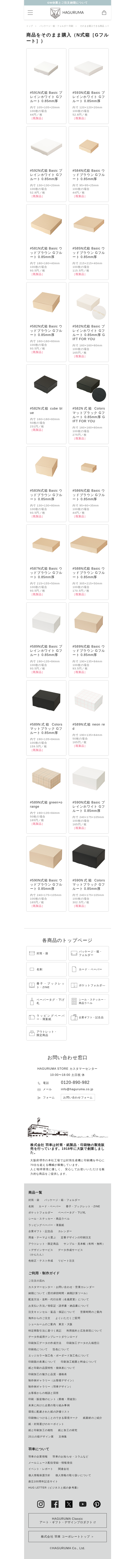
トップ (29, 26)
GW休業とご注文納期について (67, 3)
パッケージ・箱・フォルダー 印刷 (56, 26)
